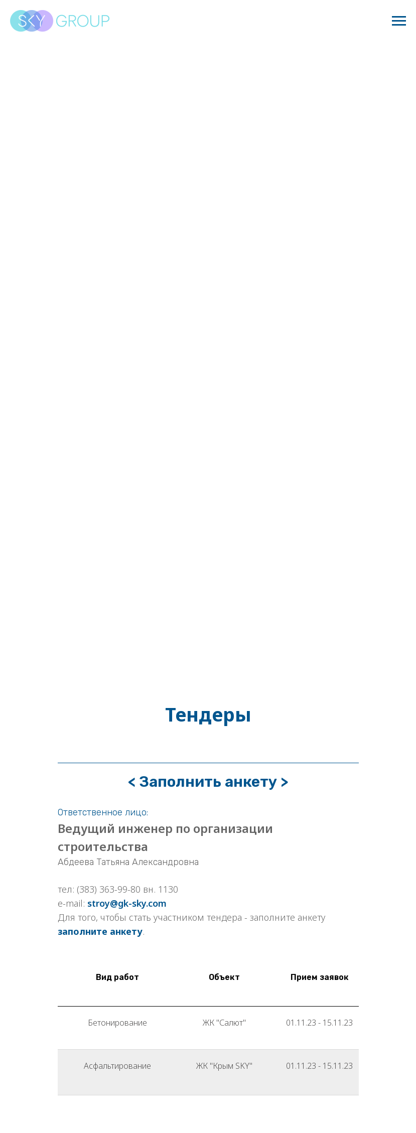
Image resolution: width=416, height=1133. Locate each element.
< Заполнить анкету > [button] (208, 782)
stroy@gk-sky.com (127, 903)
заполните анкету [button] (100, 931)
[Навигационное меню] (399, 21)
